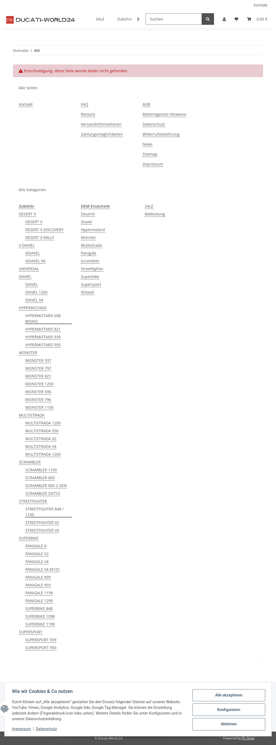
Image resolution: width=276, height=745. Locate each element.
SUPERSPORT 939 (40, 639)
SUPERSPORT (30, 631)
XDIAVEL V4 (35, 260)
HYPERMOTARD (33, 307)
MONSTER (28, 352)
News (148, 144)
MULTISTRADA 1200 (43, 422)
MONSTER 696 (38, 391)
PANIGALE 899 (38, 577)
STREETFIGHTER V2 (42, 522)
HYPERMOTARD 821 (43, 329)
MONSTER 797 (38, 368)
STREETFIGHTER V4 (42, 530)
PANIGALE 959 (38, 585)
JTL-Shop (248, 738)
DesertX (88, 214)
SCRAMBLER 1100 (41, 469)
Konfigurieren (227, 710)
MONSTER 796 (38, 399)
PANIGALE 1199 (39, 592)
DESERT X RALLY (39, 237)
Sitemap (150, 154)
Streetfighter (92, 268)
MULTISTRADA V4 (40, 446)
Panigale (88, 253)
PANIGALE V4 (37, 561)
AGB (146, 104)
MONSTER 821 (38, 376)
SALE (149, 206)
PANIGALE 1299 (39, 600)
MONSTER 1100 (39, 407)
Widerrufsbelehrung (161, 134)
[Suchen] (174, 19)
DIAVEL (25, 276)
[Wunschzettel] (236, 19)
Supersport (91, 284)
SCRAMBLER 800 (40, 477)
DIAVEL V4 (34, 300)
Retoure (88, 114)
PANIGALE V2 (37, 553)
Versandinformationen (101, 124)
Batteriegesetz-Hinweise (164, 114)
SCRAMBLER (30, 462)
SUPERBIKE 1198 (40, 624)
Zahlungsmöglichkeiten (102, 134)
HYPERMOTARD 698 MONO (43, 318)
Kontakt (260, 5)
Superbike (90, 276)
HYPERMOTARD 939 (43, 336)
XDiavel (87, 292)
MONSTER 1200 (39, 383)
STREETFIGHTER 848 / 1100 (44, 511)
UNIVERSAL (29, 268)
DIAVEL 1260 (36, 292)
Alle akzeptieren (227, 695)
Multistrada (91, 245)
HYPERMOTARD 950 (43, 344)
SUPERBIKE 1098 (40, 616)
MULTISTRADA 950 (41, 430)
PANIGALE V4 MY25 (42, 569)
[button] (224, 19)
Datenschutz (154, 124)
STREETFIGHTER (33, 501)
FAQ (84, 104)
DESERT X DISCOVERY (44, 229)
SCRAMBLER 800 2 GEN (46, 485)
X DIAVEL (26, 245)
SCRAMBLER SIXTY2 (42, 493)
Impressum (153, 164)
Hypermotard (93, 229)
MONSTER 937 (38, 360)
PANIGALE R (36, 545)
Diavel (86, 221)
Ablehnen (227, 724)
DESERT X (27, 214)
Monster (88, 237)
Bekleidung (155, 214)
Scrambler (90, 260)
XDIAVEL (32, 253)
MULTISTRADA (31, 415)
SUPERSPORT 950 (40, 647)
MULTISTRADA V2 (40, 438)
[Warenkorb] (257, 19)
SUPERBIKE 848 (39, 608)
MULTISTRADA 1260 (43, 454)
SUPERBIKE (29, 538)
